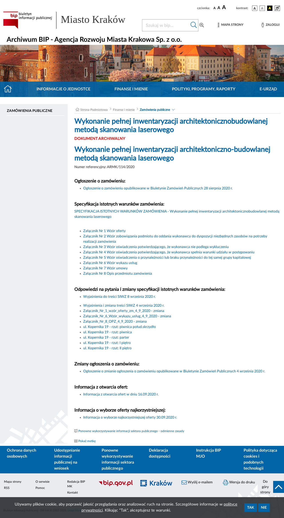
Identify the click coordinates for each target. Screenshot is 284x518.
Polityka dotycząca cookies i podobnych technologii (260, 459)
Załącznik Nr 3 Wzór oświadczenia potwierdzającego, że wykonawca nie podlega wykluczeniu (156, 247)
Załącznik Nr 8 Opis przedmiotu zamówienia (117, 273)
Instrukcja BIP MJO (208, 453)
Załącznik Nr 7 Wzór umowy (105, 268)
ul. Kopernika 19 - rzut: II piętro (107, 348)
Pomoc (40, 488)
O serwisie (42, 481)
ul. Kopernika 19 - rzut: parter (106, 337)
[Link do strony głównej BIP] (69, 20)
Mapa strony (12, 481)
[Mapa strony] (230, 25)
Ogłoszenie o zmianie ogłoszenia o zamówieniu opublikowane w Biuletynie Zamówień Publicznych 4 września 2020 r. (174, 371)
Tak (250, 507)
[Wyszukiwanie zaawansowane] (201, 25)
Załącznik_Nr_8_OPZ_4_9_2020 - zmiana (115, 321)
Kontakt (72, 492)
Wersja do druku (239, 482)
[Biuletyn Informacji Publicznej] (115, 485)
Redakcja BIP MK (76, 484)
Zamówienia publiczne (29, 111)
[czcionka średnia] (219, 8)
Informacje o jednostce (63, 89)
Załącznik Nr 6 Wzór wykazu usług (110, 263)
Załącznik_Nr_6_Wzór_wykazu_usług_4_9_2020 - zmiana (127, 316)
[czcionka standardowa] (214, 8)
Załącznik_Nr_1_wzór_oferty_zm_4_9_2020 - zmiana (123, 311)
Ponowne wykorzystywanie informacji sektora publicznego (118, 459)
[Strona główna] (9, 89)
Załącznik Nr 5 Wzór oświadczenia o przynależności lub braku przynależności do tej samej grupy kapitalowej (167, 257)
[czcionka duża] (228, 8)
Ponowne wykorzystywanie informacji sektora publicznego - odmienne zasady (131, 431)
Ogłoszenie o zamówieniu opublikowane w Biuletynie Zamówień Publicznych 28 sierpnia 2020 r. (158, 188)
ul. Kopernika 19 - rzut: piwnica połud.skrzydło (119, 327)
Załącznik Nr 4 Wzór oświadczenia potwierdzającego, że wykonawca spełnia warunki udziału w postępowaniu (168, 252)
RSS (7, 488)
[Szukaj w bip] (193, 25)
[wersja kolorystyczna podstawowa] (254, 8)
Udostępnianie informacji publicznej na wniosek (67, 459)
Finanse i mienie (131, 89)
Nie (264, 507)
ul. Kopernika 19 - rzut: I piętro (107, 343)
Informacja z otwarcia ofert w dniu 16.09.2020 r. (121, 394)
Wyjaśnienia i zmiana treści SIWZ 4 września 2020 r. (124, 305)
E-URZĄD (268, 89)
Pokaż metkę (87, 441)
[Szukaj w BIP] (165, 25)
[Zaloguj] (270, 25)
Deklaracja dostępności (159, 453)
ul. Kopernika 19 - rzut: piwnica (107, 332)
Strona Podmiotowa (94, 109)
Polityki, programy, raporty (203, 89)
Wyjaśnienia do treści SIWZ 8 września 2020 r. (120, 296)
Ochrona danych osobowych (21, 453)
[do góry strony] (271, 487)
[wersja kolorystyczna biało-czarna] (262, 8)
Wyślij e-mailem (197, 482)
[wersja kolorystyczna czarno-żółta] (269, 8)
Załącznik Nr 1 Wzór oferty (104, 231)
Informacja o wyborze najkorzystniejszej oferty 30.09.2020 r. (130, 417)
